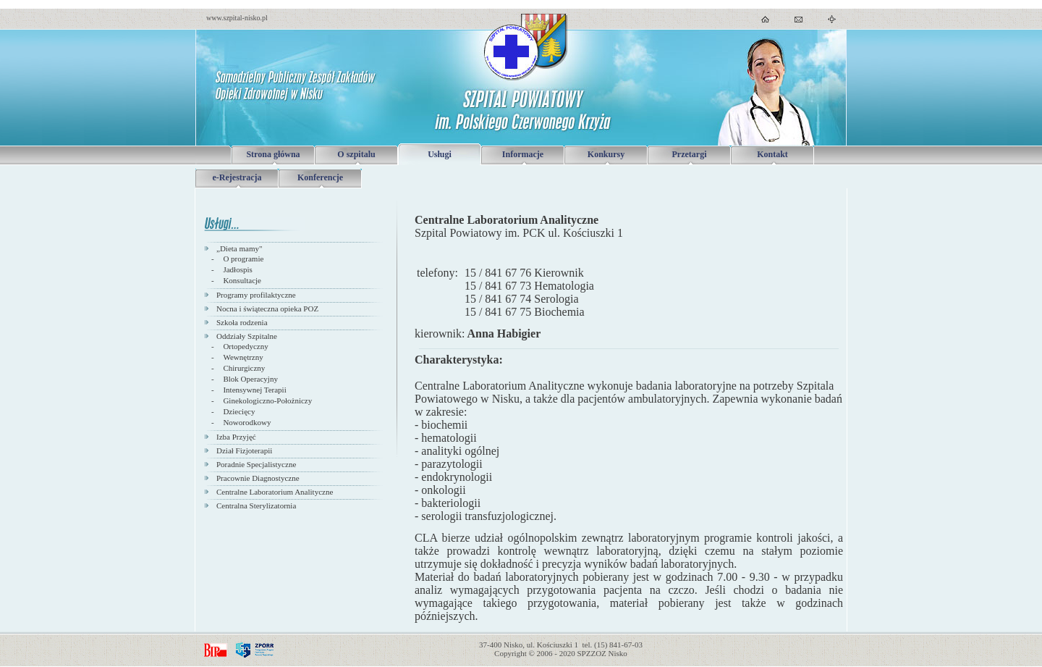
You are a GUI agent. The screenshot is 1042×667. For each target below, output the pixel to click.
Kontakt (772, 154)
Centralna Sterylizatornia (256, 505)
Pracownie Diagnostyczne (258, 478)
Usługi (440, 154)
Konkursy (606, 154)
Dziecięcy (239, 411)
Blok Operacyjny (250, 378)
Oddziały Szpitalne (246, 336)
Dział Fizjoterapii (244, 450)
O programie (243, 258)
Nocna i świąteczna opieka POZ (267, 308)
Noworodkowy (247, 422)
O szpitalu (356, 154)
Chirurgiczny (244, 368)
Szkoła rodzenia (242, 322)
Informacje (522, 154)
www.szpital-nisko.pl (237, 18)
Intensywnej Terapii (254, 389)
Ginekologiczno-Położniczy (267, 400)
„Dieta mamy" (239, 248)
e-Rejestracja (237, 177)
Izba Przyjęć (236, 436)
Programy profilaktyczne (256, 294)
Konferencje (320, 177)
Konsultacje (242, 280)
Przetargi (689, 154)
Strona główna (273, 154)
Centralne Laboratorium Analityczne (274, 491)
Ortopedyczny (245, 346)
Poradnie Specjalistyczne (256, 464)
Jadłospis (237, 269)
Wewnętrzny (243, 357)
